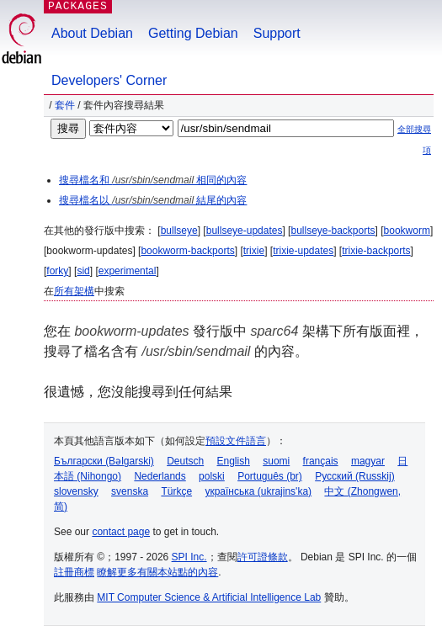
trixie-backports (376, 251)
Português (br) (269, 476)
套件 (65, 105)
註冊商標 (74, 572)
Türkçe (176, 491)
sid (83, 271)
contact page (121, 532)
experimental (128, 271)
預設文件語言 (235, 441)
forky (57, 271)
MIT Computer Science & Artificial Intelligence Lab (209, 597)
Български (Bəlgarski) (104, 461)
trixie (253, 251)
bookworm (407, 230)
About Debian (92, 33)
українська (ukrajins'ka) (258, 491)
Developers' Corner (109, 80)
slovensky (76, 491)
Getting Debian (193, 33)
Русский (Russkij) (355, 476)
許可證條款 (262, 557)
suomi (276, 461)
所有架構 (74, 291)
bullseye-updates (244, 230)
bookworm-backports (187, 251)
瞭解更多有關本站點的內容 (157, 572)
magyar (368, 461)
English (233, 461)
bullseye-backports (332, 230)
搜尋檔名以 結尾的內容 (153, 200)
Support (277, 33)
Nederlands (159, 476)
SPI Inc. (189, 557)
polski (212, 476)
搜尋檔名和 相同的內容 (153, 180)
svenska (129, 491)
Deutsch (185, 461)
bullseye (179, 230)
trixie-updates (303, 251)
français (320, 461)
